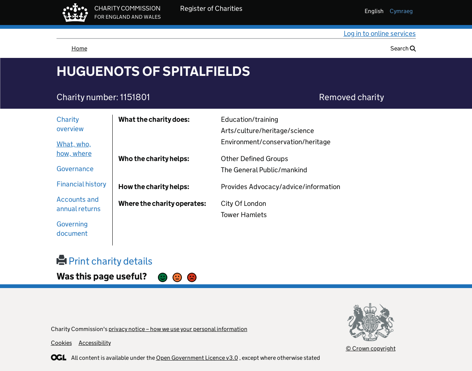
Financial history (81, 184)
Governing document (72, 229)
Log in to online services (380, 33)
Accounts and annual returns (79, 204)
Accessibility (95, 342)
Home (79, 48)
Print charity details (104, 261)
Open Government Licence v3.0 (197, 357)
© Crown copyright (371, 348)
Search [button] (403, 48)
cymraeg (401, 11)
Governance (75, 168)
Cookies (61, 342)
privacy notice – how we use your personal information (178, 329)
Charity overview (70, 124)
